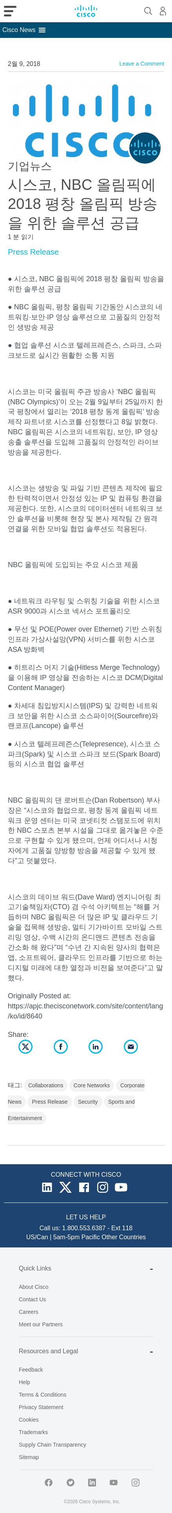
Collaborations (45, 1085)
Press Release (33, 252)
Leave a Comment (141, 64)
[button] (18, 30)
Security (88, 1102)
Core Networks (92, 1085)
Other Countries (123, 1237)
